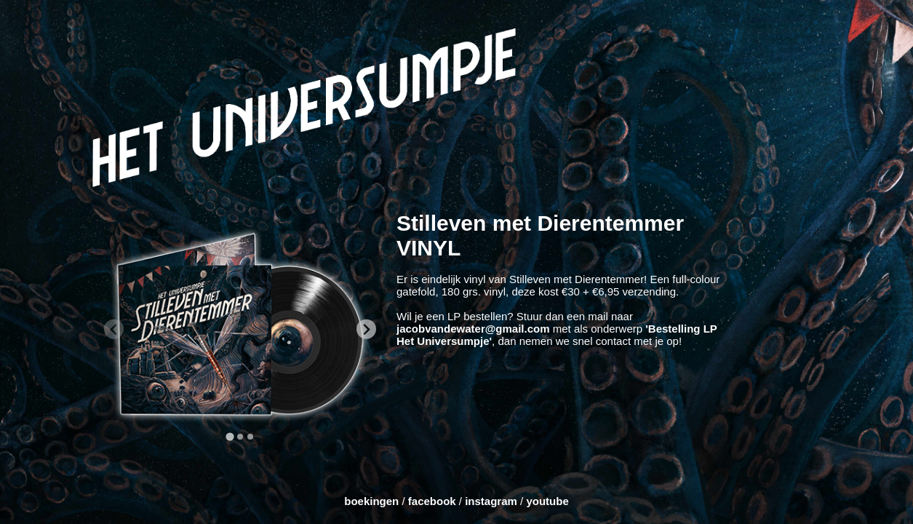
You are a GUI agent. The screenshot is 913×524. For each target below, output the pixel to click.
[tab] (230, 437)
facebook (432, 501)
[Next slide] (366, 329)
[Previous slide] (114, 329)
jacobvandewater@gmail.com (474, 328)
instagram (491, 501)
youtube (547, 501)
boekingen (371, 501)
